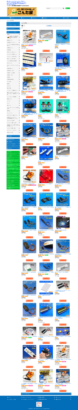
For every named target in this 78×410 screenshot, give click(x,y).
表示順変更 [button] (49, 25)
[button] (55, 18)
